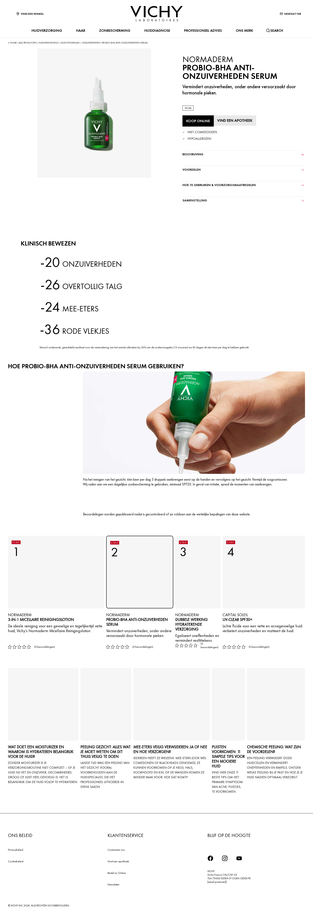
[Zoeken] (274, 31)
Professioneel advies (202, 30)
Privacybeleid (15, 849)
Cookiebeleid (15, 860)
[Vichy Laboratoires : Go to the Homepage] (156, 13)
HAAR (79, 30)
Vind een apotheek (118, 860)
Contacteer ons (116, 849)
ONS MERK (243, 30)
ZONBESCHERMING (114, 30)
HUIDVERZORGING (46, 30)
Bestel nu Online (117, 872)
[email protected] (217, 881)
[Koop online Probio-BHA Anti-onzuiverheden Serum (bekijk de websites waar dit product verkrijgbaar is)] (198, 121)
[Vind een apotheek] (236, 120)
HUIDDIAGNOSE (156, 30)
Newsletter (113, 884)
